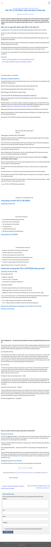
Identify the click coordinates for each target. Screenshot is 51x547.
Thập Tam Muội (30, 14)
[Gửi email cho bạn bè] (27, 468)
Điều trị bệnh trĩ (25, 8)
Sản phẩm (32, 8)
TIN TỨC (45, 543)
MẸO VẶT (40, 543)
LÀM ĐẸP (22, 543)
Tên (4, 510)
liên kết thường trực (44, 472)
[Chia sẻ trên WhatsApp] (19, 468)
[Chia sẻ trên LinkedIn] (31, 468)
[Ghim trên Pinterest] (29, 468)
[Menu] (2, 3)
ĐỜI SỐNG (32, 543)
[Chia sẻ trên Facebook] (22, 468)
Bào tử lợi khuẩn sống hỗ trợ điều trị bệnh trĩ (20, 106)
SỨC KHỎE (27, 543)
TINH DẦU (12, 543)
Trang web (5, 522)
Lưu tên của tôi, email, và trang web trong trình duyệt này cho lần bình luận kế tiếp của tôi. (23, 528)
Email (4, 516)
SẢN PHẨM (17, 543)
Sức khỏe (36, 8)
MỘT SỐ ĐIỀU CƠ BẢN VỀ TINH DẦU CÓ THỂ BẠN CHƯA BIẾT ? (17, 61)
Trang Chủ (6, 543)
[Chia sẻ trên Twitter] (24, 468)
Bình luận (5, 498)
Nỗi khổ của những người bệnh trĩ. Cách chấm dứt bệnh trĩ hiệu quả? (18, 59)
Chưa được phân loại (17, 8)
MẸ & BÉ (36, 543)
